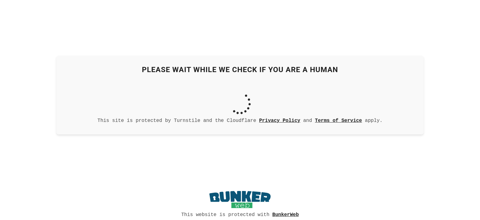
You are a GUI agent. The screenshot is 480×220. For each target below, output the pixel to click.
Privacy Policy (279, 120)
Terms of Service (338, 120)
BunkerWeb (285, 214)
